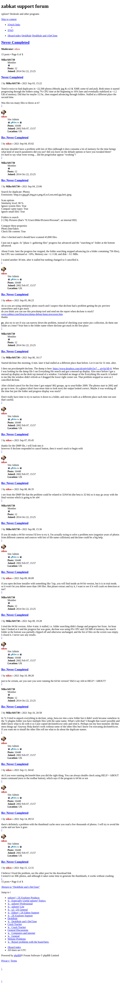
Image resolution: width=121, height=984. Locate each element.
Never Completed (15, 42)
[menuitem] (10, 30)
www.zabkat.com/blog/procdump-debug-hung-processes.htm (32, 314)
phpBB (17, 955)
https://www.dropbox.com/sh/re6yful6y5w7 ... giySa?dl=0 (82, 368)
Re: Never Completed (14, 137)
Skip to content (9, 19)
